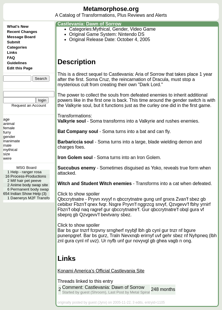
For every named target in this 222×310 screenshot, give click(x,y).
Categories (17, 47)
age (6, 119)
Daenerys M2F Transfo (30, 198)
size (6, 154)
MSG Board (26, 167)
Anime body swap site (29, 185)
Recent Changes (22, 31)
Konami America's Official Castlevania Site (101, 270)
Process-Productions (28, 176)
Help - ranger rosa (25, 172)
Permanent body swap (29, 189)
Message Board (21, 37)
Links (12, 52)
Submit (13, 42)
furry (7, 132)
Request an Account (29, 105)
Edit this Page (19, 68)
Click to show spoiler (79, 193)
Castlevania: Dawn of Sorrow (89, 23)
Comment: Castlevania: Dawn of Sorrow (103, 287)
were (7, 158)
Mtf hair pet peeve (25, 180)
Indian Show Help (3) (28, 193)
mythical (10, 149)
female (9, 128)
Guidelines (17, 63)
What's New (17, 26)
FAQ (11, 58)
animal (8, 123)
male (7, 145)
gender (9, 136)
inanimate (11, 141)
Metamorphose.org (111, 8)
